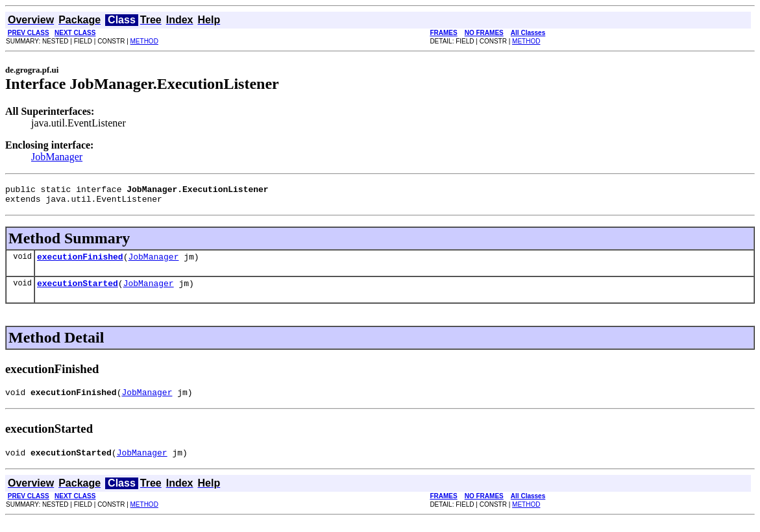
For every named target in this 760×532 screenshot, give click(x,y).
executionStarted (77, 290)
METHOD (144, 41)
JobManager (56, 156)
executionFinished (80, 262)
